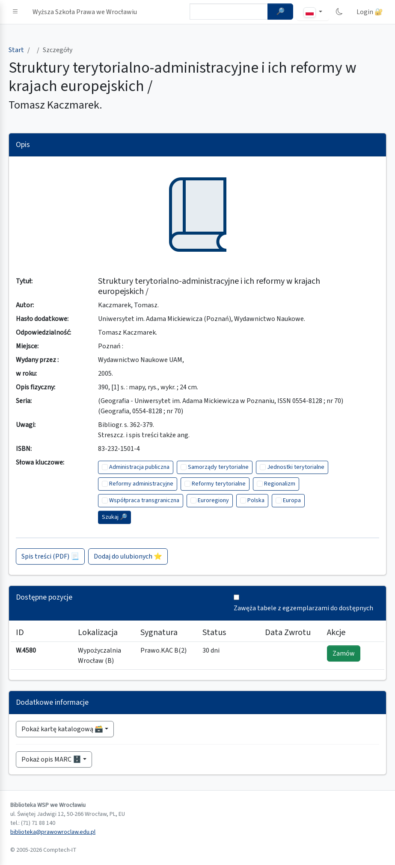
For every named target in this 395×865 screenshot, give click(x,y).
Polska (255, 500)
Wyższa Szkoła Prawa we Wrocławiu (85, 12)
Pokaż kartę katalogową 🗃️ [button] (62, 729)
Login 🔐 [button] (369, 12)
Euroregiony (213, 500)
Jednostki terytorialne (295, 467)
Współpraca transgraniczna (144, 500)
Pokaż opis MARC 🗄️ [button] (51, 759)
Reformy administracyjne (141, 484)
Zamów (344, 653)
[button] (15, 12)
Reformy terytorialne (219, 484)
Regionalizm (279, 484)
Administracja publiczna (139, 467)
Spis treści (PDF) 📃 (50, 556)
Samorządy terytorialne (218, 467)
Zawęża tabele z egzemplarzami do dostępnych (303, 608)
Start (16, 50)
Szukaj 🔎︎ (114, 517)
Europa (292, 500)
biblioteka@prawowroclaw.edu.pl (52, 832)
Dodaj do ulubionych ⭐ (128, 556)
